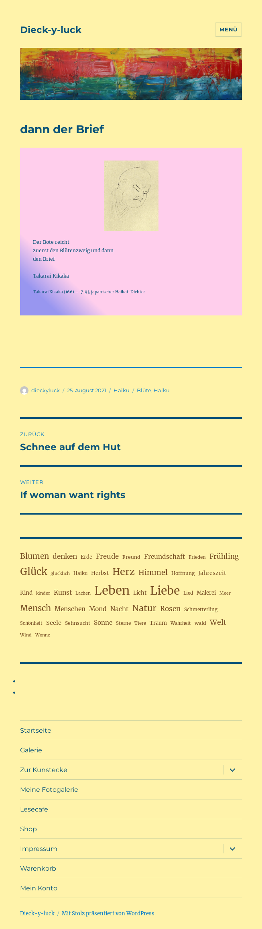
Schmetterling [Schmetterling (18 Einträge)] (200, 609)
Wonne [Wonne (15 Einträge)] (42, 635)
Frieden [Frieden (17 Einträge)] (197, 557)
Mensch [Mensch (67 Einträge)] (35, 608)
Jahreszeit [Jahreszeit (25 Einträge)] (212, 573)
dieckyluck (45, 390)
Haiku (122, 390)
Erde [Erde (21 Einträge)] (86, 557)
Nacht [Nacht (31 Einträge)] (119, 609)
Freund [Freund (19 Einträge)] (131, 557)
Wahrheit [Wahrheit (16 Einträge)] (181, 623)
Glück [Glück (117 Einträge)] (33, 571)
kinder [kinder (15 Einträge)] (43, 593)
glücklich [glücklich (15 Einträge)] (60, 573)
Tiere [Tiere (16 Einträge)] (140, 623)
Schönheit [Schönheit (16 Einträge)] (31, 623)
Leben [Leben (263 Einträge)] (112, 590)
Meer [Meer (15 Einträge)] (225, 593)
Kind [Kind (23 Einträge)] (26, 592)
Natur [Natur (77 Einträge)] (144, 608)
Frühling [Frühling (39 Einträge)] (224, 556)
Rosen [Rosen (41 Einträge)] (170, 608)
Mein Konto (38, 888)
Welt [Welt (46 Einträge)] (218, 622)
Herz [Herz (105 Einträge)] (123, 571)
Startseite (35, 730)
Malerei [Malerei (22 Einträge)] (206, 592)
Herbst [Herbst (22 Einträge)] (100, 573)
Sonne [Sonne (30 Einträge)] (103, 622)
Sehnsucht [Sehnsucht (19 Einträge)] (77, 623)
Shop (28, 829)
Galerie (31, 750)
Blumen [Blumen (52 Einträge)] (34, 556)
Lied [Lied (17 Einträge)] (188, 593)
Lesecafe (34, 809)
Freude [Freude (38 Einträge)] (107, 556)
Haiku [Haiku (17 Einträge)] (80, 573)
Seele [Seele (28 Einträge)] (53, 622)
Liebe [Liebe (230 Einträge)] (165, 590)
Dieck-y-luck (50, 29)
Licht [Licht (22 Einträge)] (139, 592)
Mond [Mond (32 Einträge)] (98, 609)
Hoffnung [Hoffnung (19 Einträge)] (183, 573)
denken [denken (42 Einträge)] (65, 556)
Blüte (144, 390)
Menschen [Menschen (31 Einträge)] (70, 609)
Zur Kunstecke (43, 770)
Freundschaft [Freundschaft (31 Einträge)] (164, 556)
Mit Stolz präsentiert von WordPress (108, 913)
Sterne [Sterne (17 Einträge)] (123, 623)
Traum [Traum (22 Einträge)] (158, 623)
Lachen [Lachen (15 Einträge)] (83, 593)
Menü (228, 29)
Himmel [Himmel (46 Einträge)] (153, 572)
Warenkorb (38, 868)
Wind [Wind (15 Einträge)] (26, 635)
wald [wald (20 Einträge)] (200, 623)
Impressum (38, 849)
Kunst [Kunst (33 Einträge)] (63, 592)
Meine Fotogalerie (49, 789)
